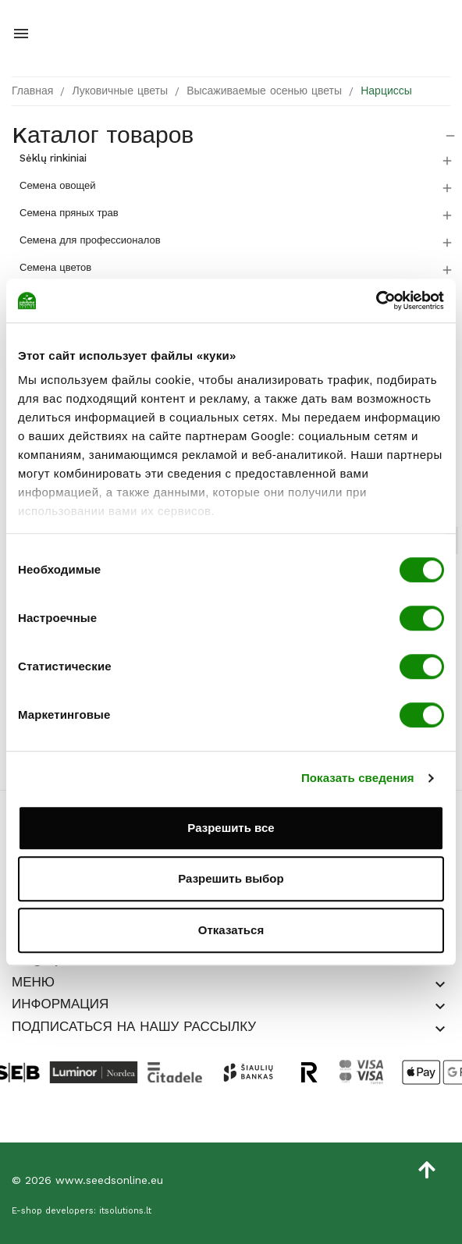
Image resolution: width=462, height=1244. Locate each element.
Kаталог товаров (103, 134)
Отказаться (231, 930)
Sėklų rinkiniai (53, 158)
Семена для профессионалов (90, 240)
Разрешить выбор (230, 878)
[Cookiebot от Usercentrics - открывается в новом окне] (375, 300)
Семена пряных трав (69, 213)
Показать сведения (357, 777)
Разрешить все (230, 827)
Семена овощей (57, 185)
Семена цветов (55, 267)
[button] (440, 985)
